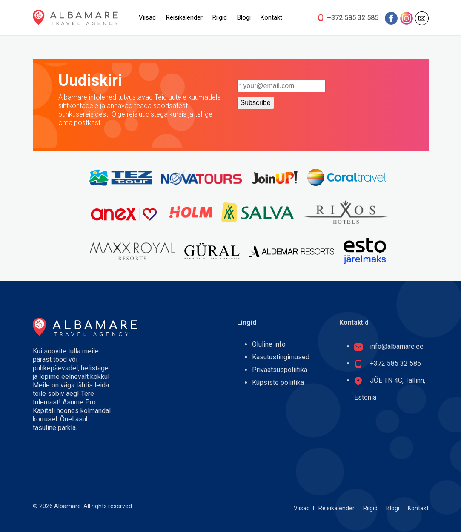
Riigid (219, 17)
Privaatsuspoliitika (279, 370)
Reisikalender (184, 17)
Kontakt (271, 17)
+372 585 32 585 (352, 18)
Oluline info (269, 344)
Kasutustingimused (280, 357)
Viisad (147, 17)
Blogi (244, 17)
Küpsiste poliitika (278, 382)
